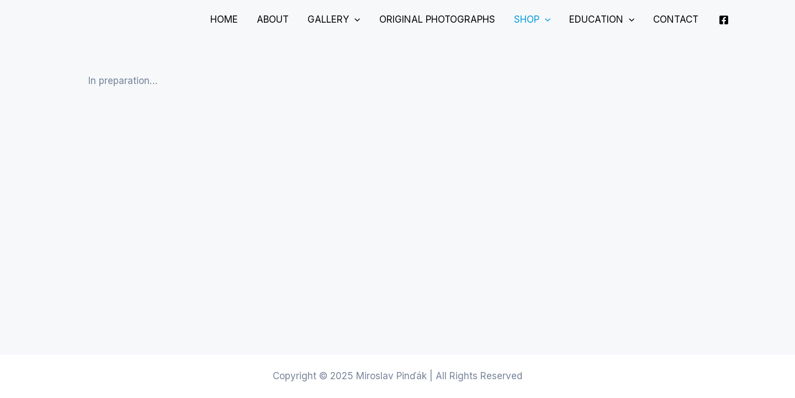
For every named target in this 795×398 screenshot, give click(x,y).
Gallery (334, 19)
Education (601, 19)
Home (224, 19)
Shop (532, 19)
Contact (675, 19)
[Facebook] (724, 20)
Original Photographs (437, 19)
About (273, 19)
